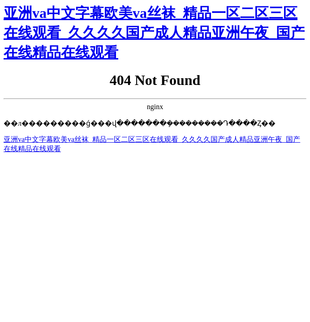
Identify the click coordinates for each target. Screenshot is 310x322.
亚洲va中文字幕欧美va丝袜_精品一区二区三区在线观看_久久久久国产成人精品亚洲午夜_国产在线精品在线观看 (154, 32)
